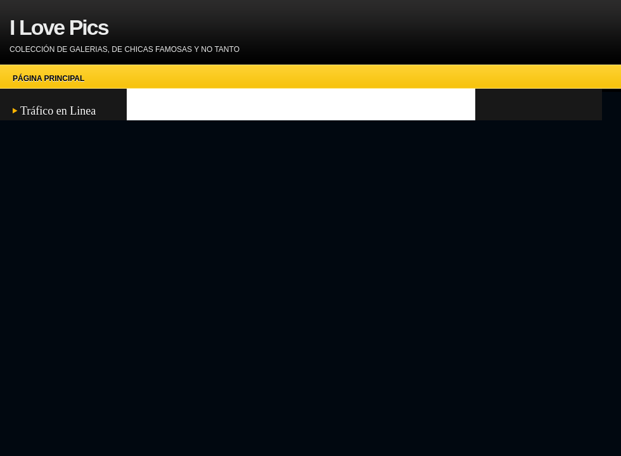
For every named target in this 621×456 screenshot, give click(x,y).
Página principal (48, 78)
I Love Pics (59, 27)
